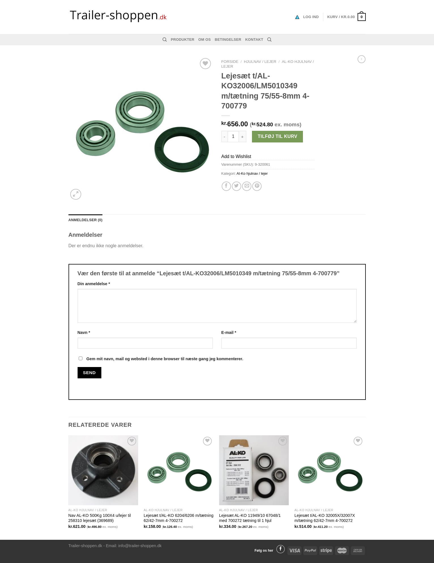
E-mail (228, 332)
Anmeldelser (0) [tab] (85, 220)
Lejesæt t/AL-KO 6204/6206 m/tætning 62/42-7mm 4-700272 (178, 518)
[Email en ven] (246, 186)
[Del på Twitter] (236, 186)
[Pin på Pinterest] (257, 186)
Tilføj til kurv (277, 136)
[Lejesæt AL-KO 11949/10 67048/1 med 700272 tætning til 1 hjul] (254, 470)
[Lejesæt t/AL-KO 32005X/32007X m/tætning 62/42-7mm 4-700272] (329, 470)
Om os (204, 39)
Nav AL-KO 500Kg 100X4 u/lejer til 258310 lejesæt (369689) (99, 518)
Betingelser (228, 39)
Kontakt (254, 39)
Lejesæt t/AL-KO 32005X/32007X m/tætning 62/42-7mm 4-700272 (324, 518)
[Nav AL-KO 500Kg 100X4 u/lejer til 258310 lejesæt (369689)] (103, 470)
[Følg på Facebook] (280, 549)
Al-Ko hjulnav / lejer (252, 173)
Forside (229, 61)
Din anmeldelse (94, 284)
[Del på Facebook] (226, 186)
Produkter (182, 39)
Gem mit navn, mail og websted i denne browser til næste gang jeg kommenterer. (164, 359)
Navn (84, 332)
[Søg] (165, 39)
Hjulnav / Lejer (260, 61)
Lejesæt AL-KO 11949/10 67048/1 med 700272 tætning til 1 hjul (250, 518)
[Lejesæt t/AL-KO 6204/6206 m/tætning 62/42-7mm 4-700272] (179, 470)
